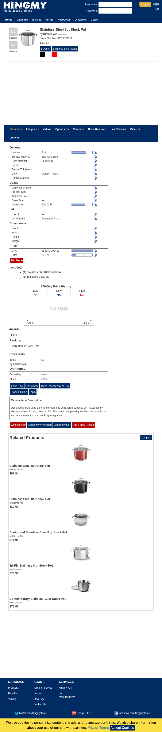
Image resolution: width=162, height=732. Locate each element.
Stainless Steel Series (65, 48)
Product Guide (19, 392)
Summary (16, 129)
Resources (64, 19)
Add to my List (62, 424)
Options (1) (62, 129)
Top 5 (33, 392)
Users (94, 19)
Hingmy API (65, 687)
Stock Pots (33, 346)
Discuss (135, 129)
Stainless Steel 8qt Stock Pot (44, 272)
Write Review (18, 424)
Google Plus (81, 713)
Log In (145, 4)
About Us (39, 698)
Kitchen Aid (31, 385)
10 (42, 364)
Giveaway (80, 19)
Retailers (13, 693)
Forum (49, 19)
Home (8, 19)
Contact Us (40, 704)
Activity (14, 137)
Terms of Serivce (43, 687)
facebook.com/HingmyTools (132, 713)
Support (38, 693)
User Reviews (118, 129)
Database (22, 19)
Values (12, 698)
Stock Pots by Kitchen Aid (54, 385)
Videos (47, 129)
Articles (36, 19)
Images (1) (32, 129)
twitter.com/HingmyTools (30, 713)
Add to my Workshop (39, 424)
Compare (78, 129)
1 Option (45, 48)
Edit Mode (17, 260)
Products (13, 687)
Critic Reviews (96, 129)
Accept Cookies (122, 728)
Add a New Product (83, 424)
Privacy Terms (98, 728)
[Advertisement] (81, 93)
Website (62, 34)
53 (42, 359)
